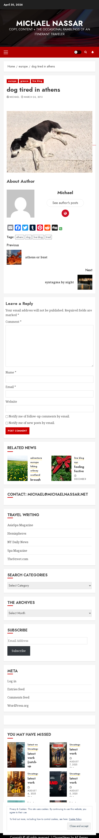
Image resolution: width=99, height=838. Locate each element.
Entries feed (16, 689)
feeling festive (79, 469)
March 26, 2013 (33, 97)
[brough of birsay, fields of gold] (17, 468)
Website (11, 402)
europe (12, 81)
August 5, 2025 (74, 792)
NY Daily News (17, 542)
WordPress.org (18, 706)
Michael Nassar (49, 23)
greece (24, 81)
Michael (14, 97)
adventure (36, 458)
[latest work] (58, 755)
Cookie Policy (75, 819)
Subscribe (92, 52)
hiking (33, 466)
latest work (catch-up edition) (33, 762)
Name (11, 372)
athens (19, 237)
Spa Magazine (17, 551)
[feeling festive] (61, 468)
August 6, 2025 (32, 792)
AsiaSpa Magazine (20, 525)
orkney (34, 470)
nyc (76, 462)
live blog (37, 81)
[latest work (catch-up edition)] (16, 755)
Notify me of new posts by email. (32, 423)
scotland (35, 475)
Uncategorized (36, 749)
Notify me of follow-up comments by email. (39, 416)
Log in (11, 681)
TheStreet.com (17, 559)
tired (48, 237)
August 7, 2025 (74, 763)
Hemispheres (16, 533)
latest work (34, 744)
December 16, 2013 (80, 481)
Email (11, 387)
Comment (13, 322)
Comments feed (18, 697)
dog (28, 237)
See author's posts (65, 202)
